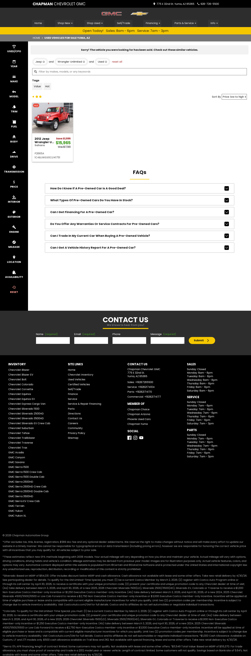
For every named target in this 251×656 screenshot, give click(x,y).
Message (163, 334)
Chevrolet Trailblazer (21, 438)
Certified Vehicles (79, 384)
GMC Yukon (15, 511)
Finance (73, 394)
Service (72, 399)
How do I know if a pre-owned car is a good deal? (139, 188)
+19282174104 (146, 387)
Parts (71, 408)
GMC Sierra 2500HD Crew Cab (27, 486)
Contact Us (75, 418)
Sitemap (73, 438)
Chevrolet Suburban (21, 428)
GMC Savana (16, 462)
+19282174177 (152, 396)
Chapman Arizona (138, 414)
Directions (74, 413)
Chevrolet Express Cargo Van (26, 403)
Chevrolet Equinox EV (21, 399)
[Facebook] (129, 437)
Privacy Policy (76, 433)
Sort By (216, 96)
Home (38, 23)
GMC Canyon (16, 457)
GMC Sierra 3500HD (20, 496)
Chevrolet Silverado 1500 (23, 408)
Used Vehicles (76, 379)
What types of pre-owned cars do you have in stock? (139, 200)
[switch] (14, 48)
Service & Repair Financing (84, 403)
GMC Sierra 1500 (18, 467)
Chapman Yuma (137, 424)
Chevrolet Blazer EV (20, 374)
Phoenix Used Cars (139, 419)
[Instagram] (135, 437)
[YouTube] (141, 437)
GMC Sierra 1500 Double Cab (26, 476)
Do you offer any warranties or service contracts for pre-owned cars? (139, 224)
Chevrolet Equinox (19, 394)
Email (84, 334)
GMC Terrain (16, 506)
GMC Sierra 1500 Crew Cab (25, 472)
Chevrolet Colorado (20, 384)
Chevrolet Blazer (18, 370)
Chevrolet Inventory (80, 374)
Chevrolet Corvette (20, 389)
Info (215, 23)
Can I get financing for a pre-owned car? (139, 212)
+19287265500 (144, 382)
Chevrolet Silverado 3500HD (26, 418)
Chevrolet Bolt (17, 379)
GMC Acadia (16, 452)
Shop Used (95, 23)
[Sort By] (234, 96)
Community (75, 428)
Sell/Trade (123, 23)
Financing (153, 23)
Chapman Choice (138, 409)
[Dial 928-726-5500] (208, 4)
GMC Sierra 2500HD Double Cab (28, 491)
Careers (73, 423)
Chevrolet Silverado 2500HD (26, 413)
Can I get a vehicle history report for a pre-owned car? (139, 247)
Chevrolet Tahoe (19, 433)
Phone (116, 334)
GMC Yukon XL (17, 515)
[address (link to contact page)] (173, 4)
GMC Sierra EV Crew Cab (24, 501)
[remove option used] (102, 61)
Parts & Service (186, 23)
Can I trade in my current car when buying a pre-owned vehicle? (139, 235)
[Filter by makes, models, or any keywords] (139, 71)
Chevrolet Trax (17, 447)
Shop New (66, 23)
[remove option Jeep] (40, 61)
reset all (117, 62)
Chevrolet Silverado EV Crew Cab (29, 423)
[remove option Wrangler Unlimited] (71, 61)
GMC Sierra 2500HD (20, 481)
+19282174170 (143, 392)
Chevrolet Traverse (20, 443)
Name (47, 334)
